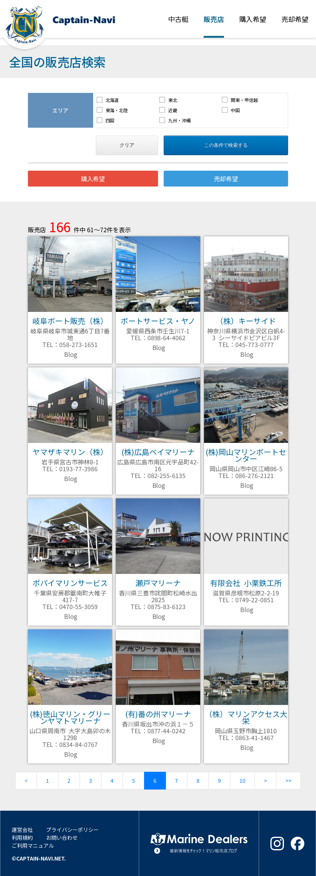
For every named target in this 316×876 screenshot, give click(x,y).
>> (288, 780)
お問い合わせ (62, 837)
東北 (172, 100)
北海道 (112, 100)
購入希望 (93, 178)
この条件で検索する (226, 145)
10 (242, 780)
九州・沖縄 (179, 120)
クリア (127, 145)
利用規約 (22, 837)
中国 (235, 110)
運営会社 (22, 829)
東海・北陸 (117, 110)
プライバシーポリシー (72, 829)
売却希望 (226, 178)
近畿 (172, 110)
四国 (110, 120)
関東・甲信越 (244, 100)
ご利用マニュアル (33, 845)
